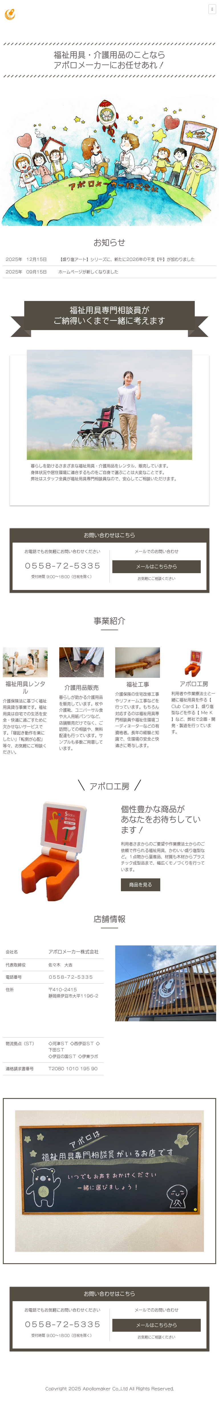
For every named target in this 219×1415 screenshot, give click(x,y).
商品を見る (140, 884)
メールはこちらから (156, 566)
